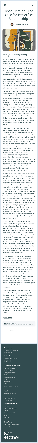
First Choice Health (9, 413)
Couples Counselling (10, 368)
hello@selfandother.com (11, 358)
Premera (6, 406)
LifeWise (6, 417)
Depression (7, 381)
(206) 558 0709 (8, 361)
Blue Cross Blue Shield (10, 408)
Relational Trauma (9, 377)
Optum (6, 415)
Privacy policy (8, 400)
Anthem (6, 411)
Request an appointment (11, 425)
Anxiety (6, 379)
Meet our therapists (10, 393)
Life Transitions (8, 370)
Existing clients (8, 427)
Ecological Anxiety (9, 373)
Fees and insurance (9, 398)
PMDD (6, 384)
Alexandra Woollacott (21, 25)
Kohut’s (23, 216)
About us (6, 396)
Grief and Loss (8, 375)
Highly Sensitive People (11, 386)
